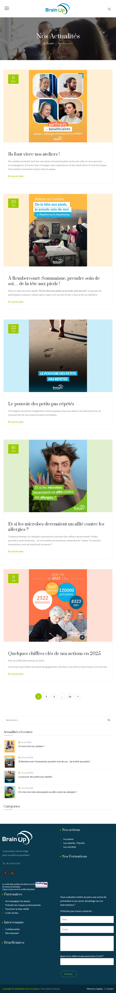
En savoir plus (16, 176)
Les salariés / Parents (74, 842)
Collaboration (12, 929)
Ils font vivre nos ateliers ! (34, 154)
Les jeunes (68, 839)
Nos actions (71, 830)
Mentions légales (95, 988)
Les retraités (69, 846)
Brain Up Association (29, 988)
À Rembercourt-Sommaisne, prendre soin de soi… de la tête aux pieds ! (54, 281)
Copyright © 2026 (11, 988)
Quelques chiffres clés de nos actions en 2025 (54, 654)
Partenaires (13, 894)
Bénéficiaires (14, 942)
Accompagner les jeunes (17, 901)
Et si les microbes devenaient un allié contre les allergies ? (56, 526)
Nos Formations (74, 856)
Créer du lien (11, 912)
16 (69, 696)
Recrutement (12, 933)
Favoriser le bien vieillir (17, 908)
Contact (110, 988)
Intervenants (14, 922)
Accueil (48, 43)
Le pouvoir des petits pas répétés (41, 404)
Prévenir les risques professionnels (23, 904)
